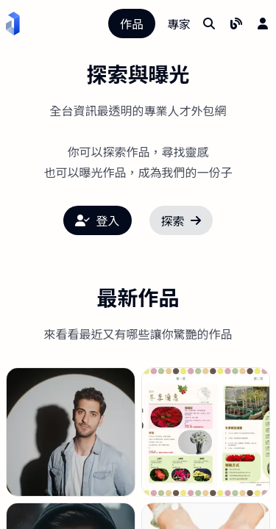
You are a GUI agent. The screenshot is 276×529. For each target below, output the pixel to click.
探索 (181, 220)
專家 (179, 23)
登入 (97, 220)
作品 (132, 23)
